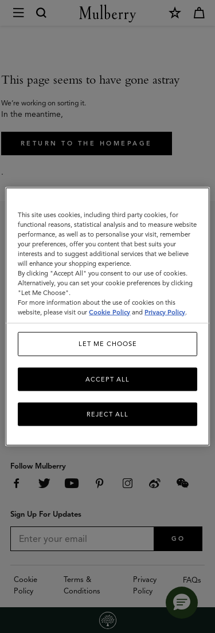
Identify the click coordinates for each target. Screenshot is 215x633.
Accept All (107, 379)
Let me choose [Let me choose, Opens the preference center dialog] (108, 344)
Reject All (107, 414)
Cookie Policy (109, 312)
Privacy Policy (164, 312)
